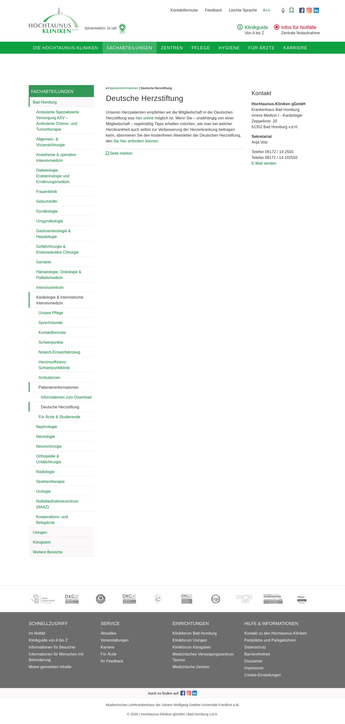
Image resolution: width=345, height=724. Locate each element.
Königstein (42, 542)
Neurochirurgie (49, 446)
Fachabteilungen (129, 48)
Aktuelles (108, 633)
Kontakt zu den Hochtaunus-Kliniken (275, 633)
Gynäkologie (47, 211)
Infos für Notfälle (298, 27)
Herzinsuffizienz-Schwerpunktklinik (54, 365)
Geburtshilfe (46, 201)
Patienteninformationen (59, 387)
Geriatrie (43, 262)
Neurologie (45, 436)
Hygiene (229, 48)
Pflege (201, 48)
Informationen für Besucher (52, 647)
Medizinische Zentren (190, 667)
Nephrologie (46, 427)
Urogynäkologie (49, 221)
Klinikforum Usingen (189, 640)
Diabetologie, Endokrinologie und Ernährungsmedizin (53, 176)
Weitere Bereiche (48, 552)
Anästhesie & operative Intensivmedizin (56, 157)
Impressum (254, 668)
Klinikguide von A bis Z (48, 640)
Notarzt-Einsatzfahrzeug (59, 352)
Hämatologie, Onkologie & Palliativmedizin (58, 275)
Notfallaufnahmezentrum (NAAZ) (57, 504)
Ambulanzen (49, 378)
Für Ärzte (261, 48)
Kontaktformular (184, 10)
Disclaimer (253, 661)
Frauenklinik (46, 192)
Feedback (213, 10)
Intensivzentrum (49, 287)
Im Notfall (37, 633)
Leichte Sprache (243, 10)
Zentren (172, 48)
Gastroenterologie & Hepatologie (53, 234)
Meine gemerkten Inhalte (50, 667)
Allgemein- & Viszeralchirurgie (50, 142)
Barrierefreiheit (257, 654)
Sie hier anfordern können (136, 141)
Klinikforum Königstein (191, 647)
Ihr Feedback (112, 661)
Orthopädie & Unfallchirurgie (48, 459)
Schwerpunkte (51, 342)
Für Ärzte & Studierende (59, 417)
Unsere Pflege (51, 313)
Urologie (43, 491)
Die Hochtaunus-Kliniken (65, 48)
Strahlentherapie (50, 482)
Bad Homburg (45, 102)
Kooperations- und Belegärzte (52, 520)
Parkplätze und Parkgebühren (270, 640)
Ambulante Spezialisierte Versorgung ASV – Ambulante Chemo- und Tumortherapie (57, 120)
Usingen (40, 532)
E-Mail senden (264, 163)
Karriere (295, 48)
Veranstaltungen (115, 640)
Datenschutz (255, 647)
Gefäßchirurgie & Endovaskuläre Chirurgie (57, 249)
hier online (145, 118)
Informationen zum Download (66, 397)
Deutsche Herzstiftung (60, 407)
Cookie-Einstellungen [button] (262, 675)
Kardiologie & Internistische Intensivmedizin (59, 300)
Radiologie (45, 472)
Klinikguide (256, 27)
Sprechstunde (51, 323)
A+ (267, 10)
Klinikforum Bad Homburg (194, 633)
